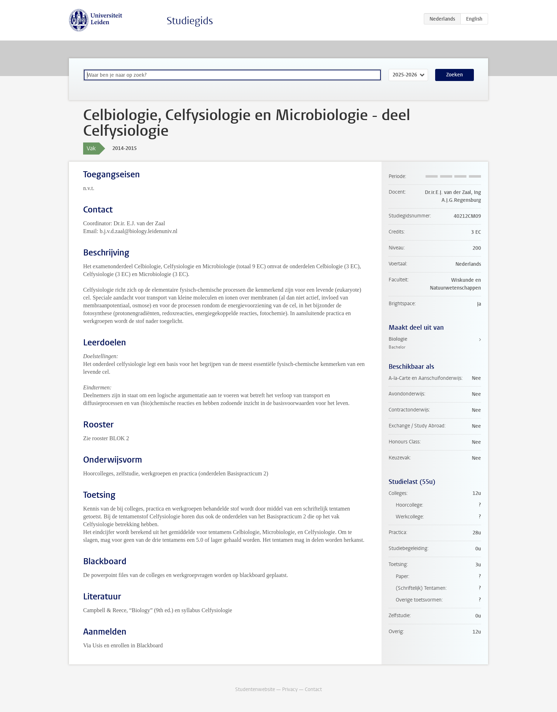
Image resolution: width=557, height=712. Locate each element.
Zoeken (454, 74)
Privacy (290, 689)
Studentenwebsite (255, 689)
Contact (313, 689)
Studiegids (190, 20)
